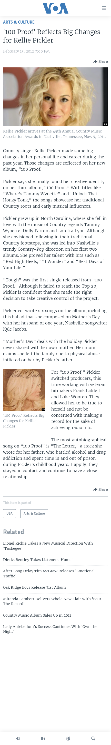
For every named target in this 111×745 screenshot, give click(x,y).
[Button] (100, 62)
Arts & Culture (19, 22)
